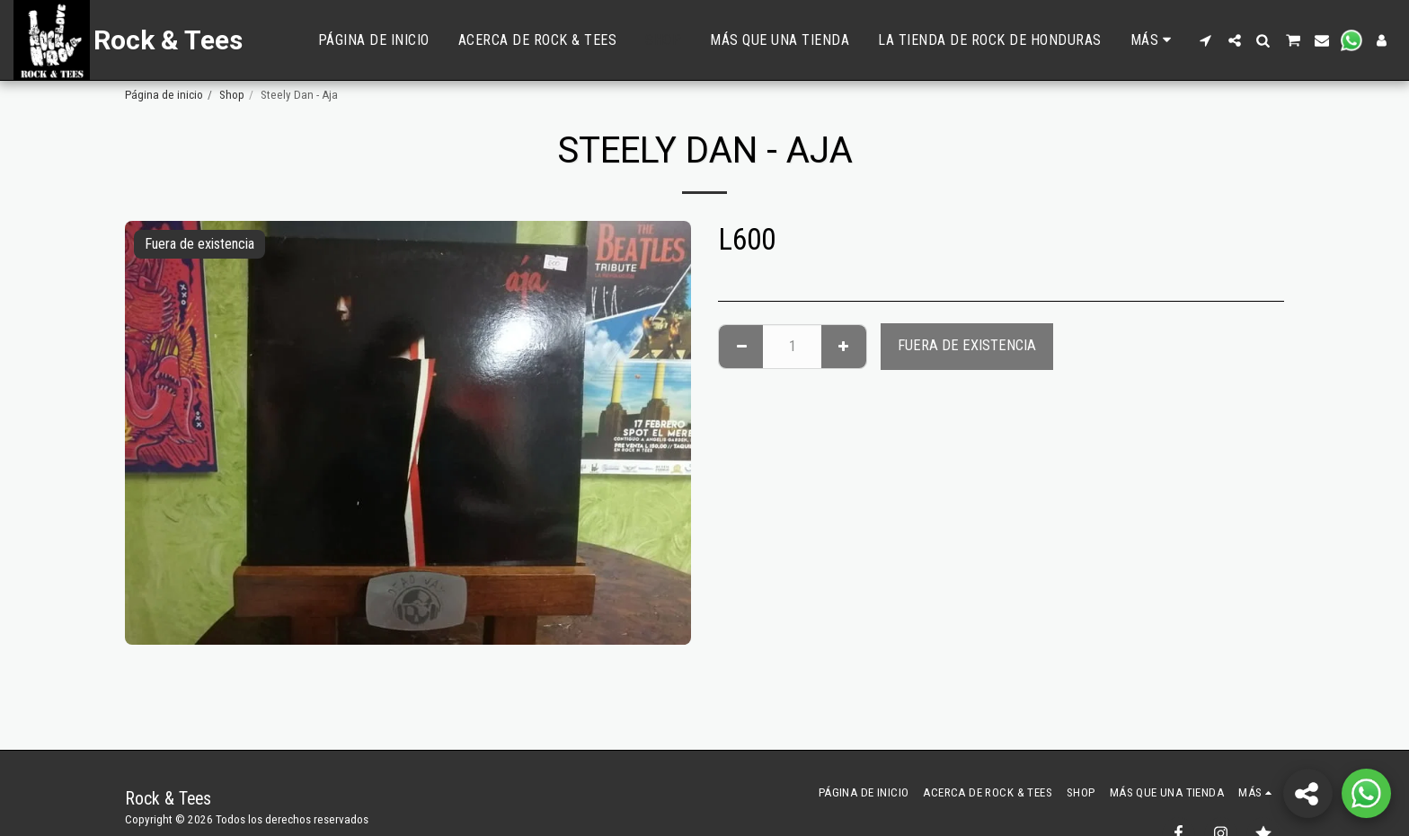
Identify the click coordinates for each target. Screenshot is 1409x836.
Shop (231, 94)
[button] (1205, 40)
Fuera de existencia (967, 345)
